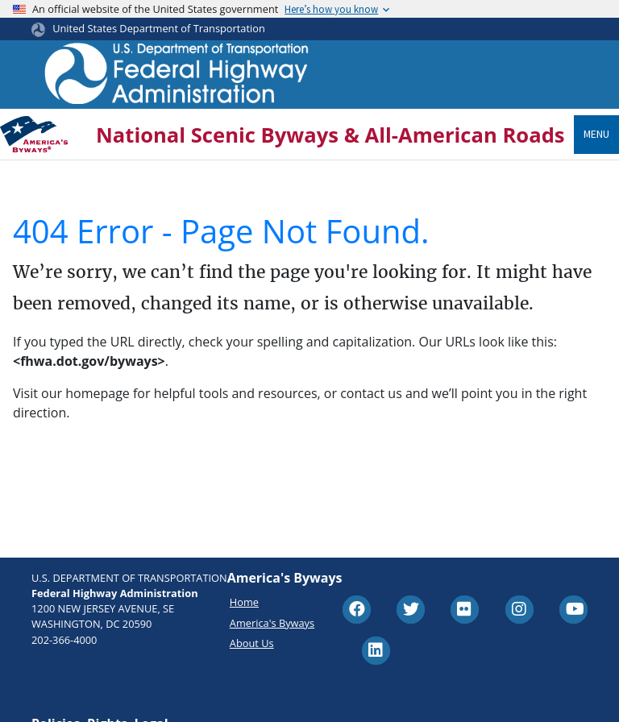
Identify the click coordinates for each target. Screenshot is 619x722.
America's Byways (272, 623)
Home (244, 602)
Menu (596, 134)
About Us (252, 643)
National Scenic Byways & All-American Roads (330, 135)
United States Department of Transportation (158, 28)
